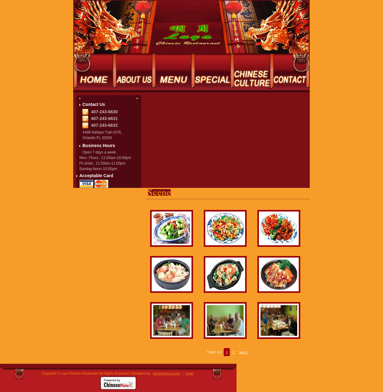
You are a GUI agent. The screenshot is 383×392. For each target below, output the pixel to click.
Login (189, 373)
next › (243, 352)
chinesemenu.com (166, 373)
